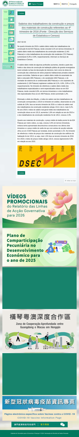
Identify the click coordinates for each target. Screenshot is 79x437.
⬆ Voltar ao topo (70, 180)
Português (73, 4)
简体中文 (65, 4)
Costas (21, 13)
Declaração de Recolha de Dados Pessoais (56, 433)
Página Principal (35, 4)
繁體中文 (57, 4)
